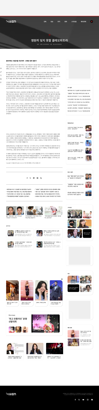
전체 (45, 21)
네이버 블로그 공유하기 (37, 178)
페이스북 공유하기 (27, 178)
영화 (65, 21)
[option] (45, 323)
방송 (52, 21)
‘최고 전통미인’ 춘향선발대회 (18, 320)
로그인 (92, 393)
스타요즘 (74, 21)
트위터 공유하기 (30, 178)
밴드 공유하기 (41, 178)
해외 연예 (70, 327)
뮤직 (59, 21)
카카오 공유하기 (34, 178)
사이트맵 (88, 393)
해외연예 (83, 21)
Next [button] (58, 323)
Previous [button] (33, 323)
